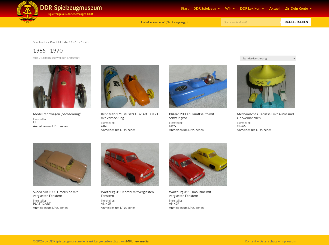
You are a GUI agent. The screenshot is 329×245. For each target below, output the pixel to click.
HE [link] (35, 122)
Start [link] (185, 8)
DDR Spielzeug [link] (204, 8)
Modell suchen (296, 22)
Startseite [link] (40, 42)
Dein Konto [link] (296, 8)
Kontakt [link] (250, 241)
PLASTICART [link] (42, 203)
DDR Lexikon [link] (250, 8)
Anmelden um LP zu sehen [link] (50, 126)
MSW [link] (172, 125)
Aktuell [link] (274, 8)
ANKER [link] (106, 203)
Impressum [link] (288, 241)
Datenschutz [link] (268, 241)
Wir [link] (228, 8)
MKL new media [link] (137, 241)
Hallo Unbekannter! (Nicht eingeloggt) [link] (164, 22)
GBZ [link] (104, 125)
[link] (62, 91)
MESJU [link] (241, 125)
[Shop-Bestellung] (268, 58)
